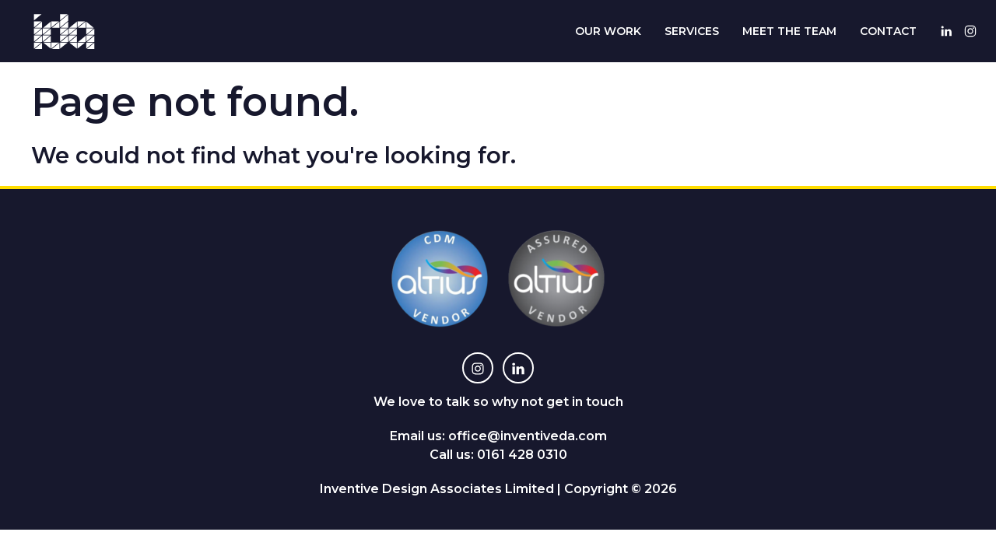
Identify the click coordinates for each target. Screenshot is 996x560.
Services (692, 31)
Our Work (608, 31)
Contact (888, 31)
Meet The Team (789, 31)
